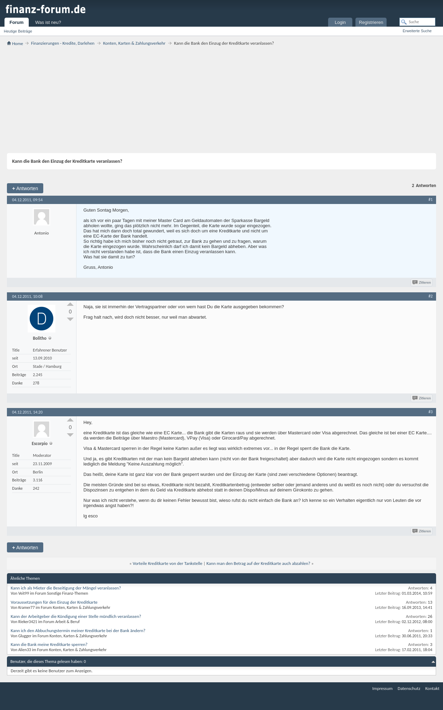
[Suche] (417, 22)
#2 (430, 296)
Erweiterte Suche (417, 31)
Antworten (25, 188)
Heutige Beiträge (18, 31)
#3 (430, 411)
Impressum (382, 688)
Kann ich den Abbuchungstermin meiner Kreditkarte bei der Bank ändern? (78, 630)
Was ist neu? (48, 22)
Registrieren (371, 22)
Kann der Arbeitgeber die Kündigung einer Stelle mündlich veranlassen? (76, 616)
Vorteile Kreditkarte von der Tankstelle (167, 563)
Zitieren (422, 282)
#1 (430, 199)
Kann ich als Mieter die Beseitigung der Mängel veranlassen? (66, 588)
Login (340, 22)
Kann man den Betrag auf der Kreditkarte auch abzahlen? (258, 563)
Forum (17, 22)
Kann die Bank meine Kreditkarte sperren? (49, 644)
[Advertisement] (221, 99)
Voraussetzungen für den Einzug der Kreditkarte (54, 602)
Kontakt (432, 688)
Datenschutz (409, 688)
